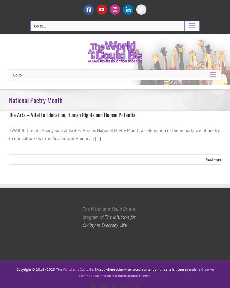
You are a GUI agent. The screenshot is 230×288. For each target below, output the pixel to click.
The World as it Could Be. (75, 269)
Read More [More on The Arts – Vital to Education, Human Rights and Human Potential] (213, 159)
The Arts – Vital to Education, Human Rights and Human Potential (73, 115)
